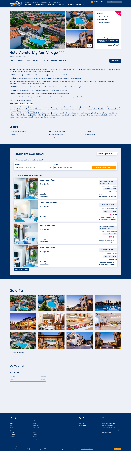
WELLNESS (80, 5)
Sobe (28, 61)
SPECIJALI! (52, 5)
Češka (35, 423)
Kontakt (27, 2)
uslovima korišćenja (87, 449)
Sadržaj (21, 61)
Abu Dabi (81, 423)
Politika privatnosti (107, 425)
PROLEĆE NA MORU (66, 5)
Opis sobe (43, 239)
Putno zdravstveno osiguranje (110, 430)
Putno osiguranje (45, 2)
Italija (34, 421)
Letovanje (13, 418)
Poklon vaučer (56, 2)
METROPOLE (41, 5)
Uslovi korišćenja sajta (108, 428)
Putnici (55, 164)
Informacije (106, 418)
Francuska (36, 428)
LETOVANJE (29, 5)
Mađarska (36, 425)
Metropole (36, 418)
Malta (11, 428)
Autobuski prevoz (107, 432)
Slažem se (117, 449)
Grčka (11, 421)
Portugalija (36, 439)
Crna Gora (13, 434)
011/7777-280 (97, 2)
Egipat (11, 423)
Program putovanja (59, 61)
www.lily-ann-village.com (24, 104)
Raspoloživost (44, 241)
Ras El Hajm (82, 425)
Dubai (80, 421)
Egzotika (82, 418)
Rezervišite (115, 61)
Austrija (35, 430)
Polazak (17, 164)
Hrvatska (12, 437)
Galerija (36, 61)
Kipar (11, 425)
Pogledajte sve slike (17, 352)
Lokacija (45, 61)
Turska (12, 432)
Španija (12, 430)
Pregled (12, 61)
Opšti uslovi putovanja (108, 423)
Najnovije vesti (35, 2)
